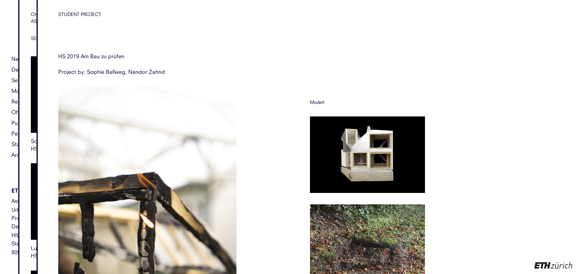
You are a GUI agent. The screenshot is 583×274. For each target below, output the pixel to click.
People (20, 133)
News (18, 59)
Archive (20, 154)
